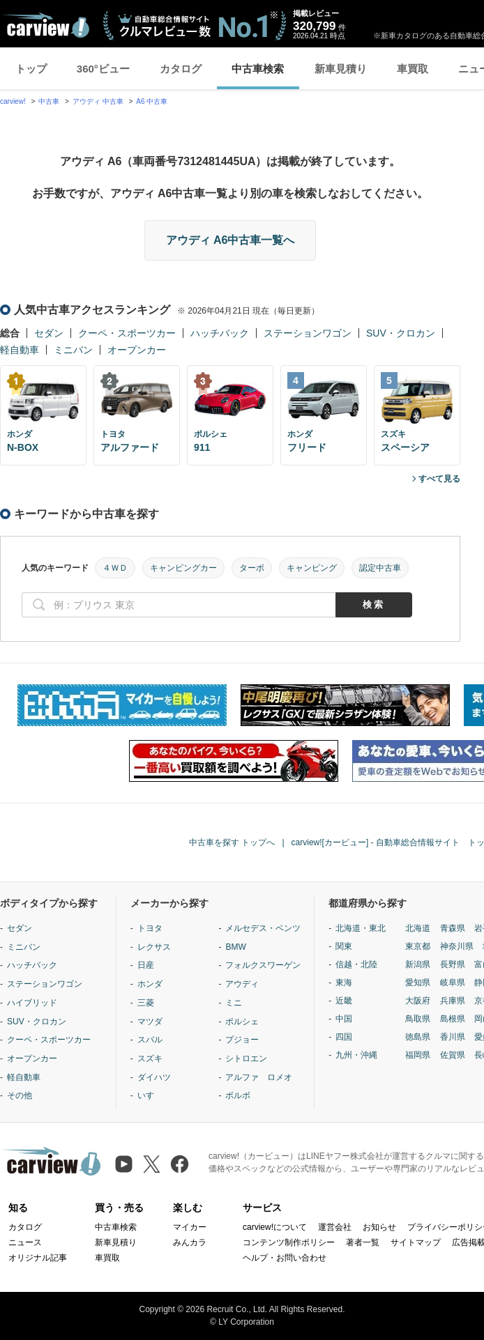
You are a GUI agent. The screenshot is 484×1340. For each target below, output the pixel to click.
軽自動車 (19, 349)
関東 (343, 946)
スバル (149, 1040)
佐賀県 (452, 1055)
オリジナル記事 (37, 1258)
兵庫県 (452, 1001)
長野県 (452, 964)
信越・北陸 (356, 964)
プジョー (242, 1040)
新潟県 (417, 964)
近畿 (343, 1001)
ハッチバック (219, 333)
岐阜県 (452, 982)
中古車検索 (258, 69)
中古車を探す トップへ (232, 842)
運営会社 (334, 1227)
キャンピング (312, 568)
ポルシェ (242, 1021)
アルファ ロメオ (258, 1077)
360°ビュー (103, 69)
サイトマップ (416, 1242)
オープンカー (136, 349)
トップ (31, 69)
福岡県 (417, 1055)
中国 (343, 1019)
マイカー (189, 1227)
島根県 (452, 1019)
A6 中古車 (151, 101)
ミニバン (73, 349)
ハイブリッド (32, 1003)
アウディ (242, 984)
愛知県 (417, 982)
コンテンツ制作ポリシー (289, 1242)
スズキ (149, 1058)
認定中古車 (380, 568)
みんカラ (189, 1242)
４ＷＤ (115, 568)
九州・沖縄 (356, 1055)
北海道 (417, 928)
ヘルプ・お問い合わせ (284, 1258)
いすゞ (149, 1095)
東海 (343, 982)
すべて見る (439, 479)
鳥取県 (417, 1019)
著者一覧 (362, 1242)
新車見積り (341, 69)
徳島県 (417, 1037)
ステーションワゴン (307, 333)
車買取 (412, 69)
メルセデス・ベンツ (263, 928)
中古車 (48, 101)
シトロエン (246, 1058)
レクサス (154, 947)
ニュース (25, 1242)
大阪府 (417, 1001)
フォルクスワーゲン (263, 965)
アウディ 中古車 (98, 101)
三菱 (145, 1003)
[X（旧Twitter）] (151, 1164)
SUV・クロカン (400, 333)
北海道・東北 (360, 928)
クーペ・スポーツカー (127, 333)
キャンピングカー (183, 568)
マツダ (149, 1021)
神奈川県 (457, 946)
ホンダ (149, 984)
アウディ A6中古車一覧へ (230, 240)
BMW (235, 947)
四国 (343, 1037)
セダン (48, 333)
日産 (145, 965)
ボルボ (237, 1095)
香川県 (452, 1037)
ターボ (251, 568)
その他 (19, 1095)
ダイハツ (154, 1077)
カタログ (181, 69)
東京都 (417, 946)
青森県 (452, 928)
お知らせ (379, 1227)
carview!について (275, 1227)
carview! (13, 101)
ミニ (233, 1003)
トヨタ (149, 928)
